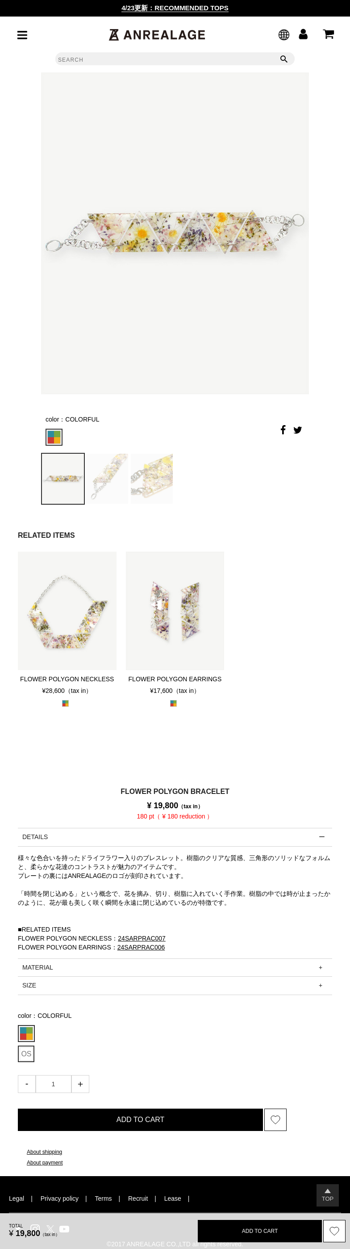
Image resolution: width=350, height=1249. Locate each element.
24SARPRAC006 (141, 947)
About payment (45, 1163)
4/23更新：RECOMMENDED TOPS (175, 8)
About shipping (44, 1152)
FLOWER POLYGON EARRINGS (175, 679)
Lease (172, 1198)
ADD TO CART (141, 1119)
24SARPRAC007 (142, 938)
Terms (103, 1198)
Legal (16, 1198)
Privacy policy (60, 1198)
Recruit (138, 1198)
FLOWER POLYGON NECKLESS (67, 679)
